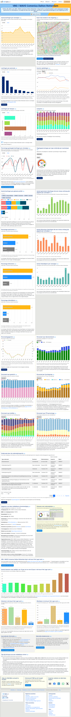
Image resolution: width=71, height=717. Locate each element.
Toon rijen (5, 494)
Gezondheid (28, 705)
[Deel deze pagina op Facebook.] (54, 683)
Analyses (50, 695)
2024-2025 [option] (39, 154)
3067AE (14, 524)
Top (59, 690)
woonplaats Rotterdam (23, 640)
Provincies (28, 699)
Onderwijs (28, 709)
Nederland (32, 699)
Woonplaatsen (33, 698)
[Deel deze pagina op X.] (67, 683)
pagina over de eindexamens (19, 181)
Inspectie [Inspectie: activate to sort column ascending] (53, 459)
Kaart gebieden (52, 704)
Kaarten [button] (54, 1)
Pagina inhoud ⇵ (35, 14)
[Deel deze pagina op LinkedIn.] (59, 683)
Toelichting (4, 104)
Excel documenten (58, 525)
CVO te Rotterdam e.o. (12, 522)
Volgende (67, 495)
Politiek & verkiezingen (30, 711)
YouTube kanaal (52, 715)
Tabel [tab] (8, 22)
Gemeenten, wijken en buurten (32, 696)
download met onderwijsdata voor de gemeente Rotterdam (47, 596)
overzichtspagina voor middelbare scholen (19, 643)
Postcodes (28, 698)
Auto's (27, 704)
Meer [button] (60, 1)
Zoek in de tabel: (60, 457)
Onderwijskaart (52, 705)
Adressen (27, 695)
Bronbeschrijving (40, 647)
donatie (9, 684)
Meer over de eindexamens (7, 187)
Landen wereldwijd (29, 700)
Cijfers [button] (47, 1)
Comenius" (58, 64)
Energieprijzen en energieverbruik (33, 707)
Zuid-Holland (28, 526)
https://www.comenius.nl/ (16, 531)
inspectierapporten (15, 499)
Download (67, 1)
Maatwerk (51, 713)
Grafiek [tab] (3, 22)
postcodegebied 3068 (11, 102)
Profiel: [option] (2, 193)
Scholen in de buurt (48, 58)
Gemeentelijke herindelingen (55, 698)
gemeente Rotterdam (9, 647)
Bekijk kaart (39, 58)
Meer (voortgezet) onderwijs (8, 650)
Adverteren (51, 711)
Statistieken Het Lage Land (7, 565)
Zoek (42, 1)
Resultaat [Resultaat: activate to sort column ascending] (34, 459)
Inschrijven (28, 685)
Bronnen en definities (53, 696)
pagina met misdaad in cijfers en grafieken (54, 631)
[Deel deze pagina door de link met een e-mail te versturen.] (50, 683)
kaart (23, 644)
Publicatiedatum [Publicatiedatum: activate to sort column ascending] (44, 459)
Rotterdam (18, 526)
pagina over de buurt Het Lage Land (34, 561)
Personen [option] (39, 340)
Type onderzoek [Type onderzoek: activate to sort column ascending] (5, 459)
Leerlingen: (39, 71)
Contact (50, 712)
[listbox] (43, 71)
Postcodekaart (52, 707)
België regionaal (37, 700)
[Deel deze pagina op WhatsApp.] (63, 683)
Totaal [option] (43, 71)
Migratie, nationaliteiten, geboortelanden (34, 708)
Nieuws (50, 699)
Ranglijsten (51, 700)
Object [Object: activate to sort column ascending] (59, 459)
